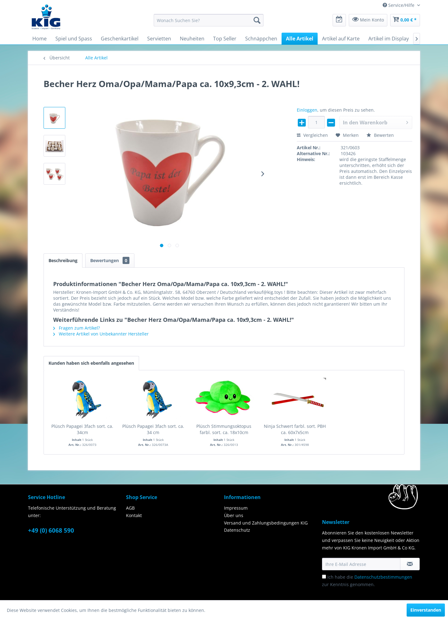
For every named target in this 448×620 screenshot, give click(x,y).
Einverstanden (425, 610)
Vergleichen (312, 135)
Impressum (236, 508)
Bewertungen (109, 260)
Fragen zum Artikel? (76, 328)
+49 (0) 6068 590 (51, 530)
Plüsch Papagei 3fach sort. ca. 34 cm (153, 429)
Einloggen (307, 110)
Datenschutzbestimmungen (383, 577)
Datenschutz (237, 530)
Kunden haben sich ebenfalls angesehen (91, 363)
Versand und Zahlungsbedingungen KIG (266, 523)
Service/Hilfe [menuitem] (399, 5)
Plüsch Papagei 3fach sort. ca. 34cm (82, 429)
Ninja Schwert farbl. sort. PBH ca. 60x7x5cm (295, 429)
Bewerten (380, 135)
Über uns (233, 515)
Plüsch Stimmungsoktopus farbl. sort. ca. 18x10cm (223, 429)
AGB (130, 508)
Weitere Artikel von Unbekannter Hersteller (101, 334)
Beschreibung (63, 260)
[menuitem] (209, 20)
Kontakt (134, 515)
